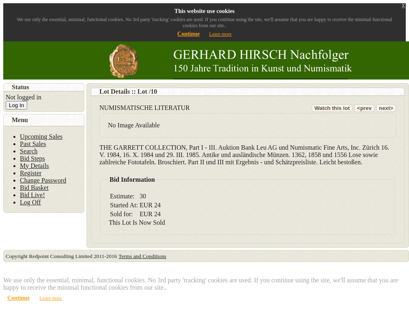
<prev (364, 108)
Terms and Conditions (142, 256)
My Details (34, 165)
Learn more (220, 34)
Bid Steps (32, 158)
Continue (188, 34)
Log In (16, 105)
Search (29, 151)
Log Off (30, 202)
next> (386, 108)
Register (30, 173)
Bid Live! (32, 194)
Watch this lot (332, 108)
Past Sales (33, 143)
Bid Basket (34, 187)
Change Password (43, 180)
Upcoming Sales (41, 136)
